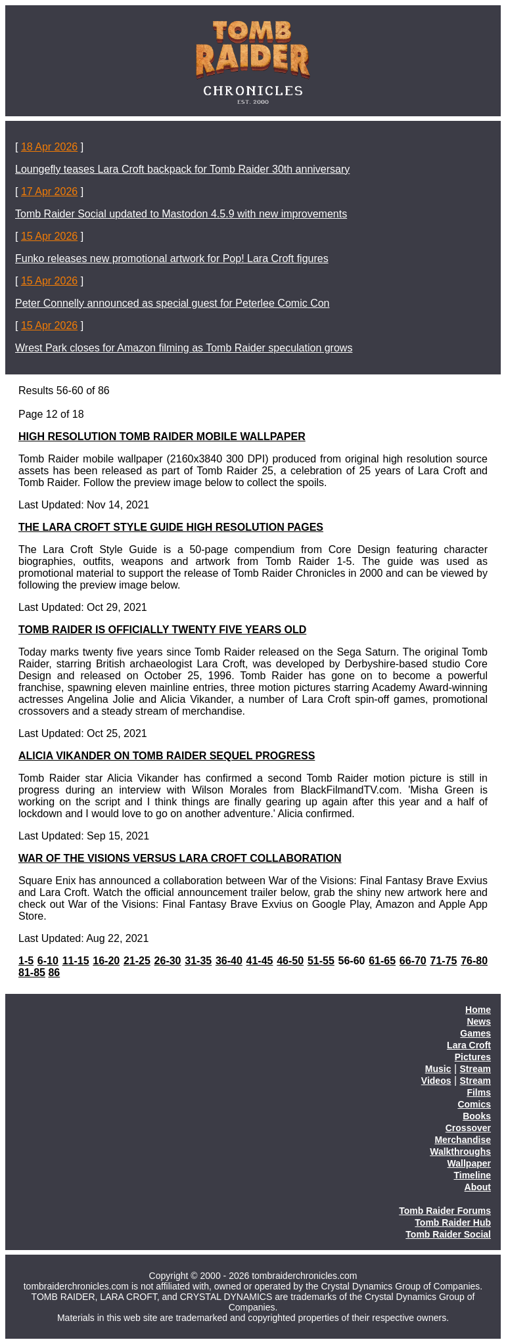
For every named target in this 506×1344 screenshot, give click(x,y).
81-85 (31, 972)
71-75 (443, 960)
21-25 (137, 960)
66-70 (413, 960)
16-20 (106, 960)
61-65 (382, 960)
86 (54, 972)
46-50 (290, 960)
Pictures (473, 1057)
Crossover (468, 1128)
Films (479, 1092)
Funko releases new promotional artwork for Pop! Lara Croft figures (172, 258)
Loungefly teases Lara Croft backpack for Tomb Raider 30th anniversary (182, 169)
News (479, 1021)
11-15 (75, 960)
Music (438, 1069)
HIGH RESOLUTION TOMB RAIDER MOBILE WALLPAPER (162, 436)
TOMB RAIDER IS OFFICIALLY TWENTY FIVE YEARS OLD (162, 629)
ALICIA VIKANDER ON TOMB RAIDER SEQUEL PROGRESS (166, 755)
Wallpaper (469, 1163)
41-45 (259, 960)
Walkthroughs (460, 1151)
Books (477, 1116)
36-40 (229, 960)
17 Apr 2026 (49, 191)
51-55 (321, 960)
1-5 (26, 960)
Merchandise (462, 1139)
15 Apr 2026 (49, 236)
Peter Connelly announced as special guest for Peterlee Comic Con (172, 303)
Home (478, 1009)
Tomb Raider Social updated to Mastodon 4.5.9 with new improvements (181, 213)
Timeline (472, 1175)
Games (475, 1033)
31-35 (198, 960)
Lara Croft (469, 1045)
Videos (436, 1080)
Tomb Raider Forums (445, 1210)
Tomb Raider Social (448, 1234)
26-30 (167, 960)
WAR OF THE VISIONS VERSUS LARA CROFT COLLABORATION (180, 858)
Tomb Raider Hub (453, 1222)
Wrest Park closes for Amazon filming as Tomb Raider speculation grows (183, 347)
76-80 (474, 960)
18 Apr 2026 (49, 146)
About (478, 1187)
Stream (475, 1069)
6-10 (47, 960)
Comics (474, 1104)
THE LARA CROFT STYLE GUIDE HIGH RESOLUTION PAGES (170, 527)
